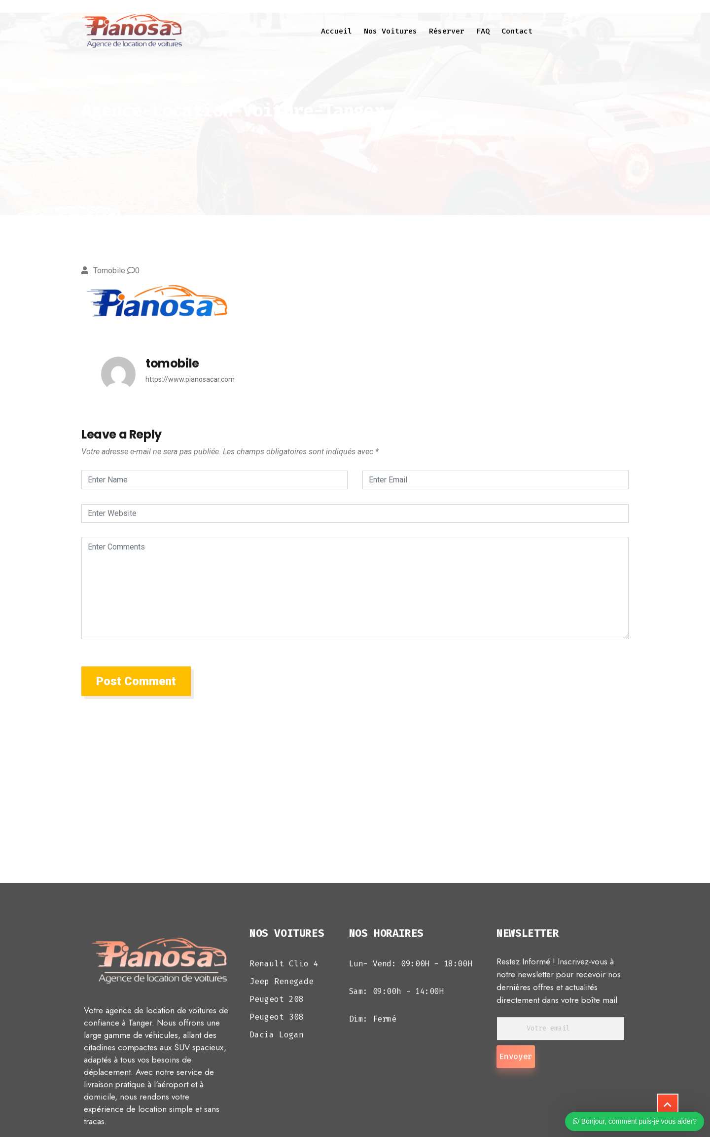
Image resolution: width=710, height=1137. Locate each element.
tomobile (109, 270)
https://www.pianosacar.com (190, 379)
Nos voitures (390, 31)
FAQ (483, 31)
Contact (516, 31)
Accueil (336, 31)
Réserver (446, 31)
